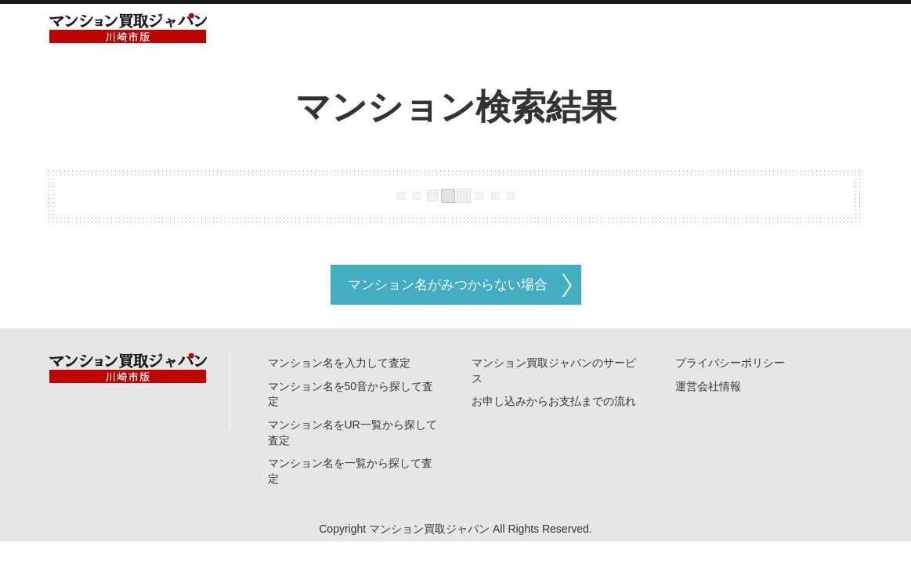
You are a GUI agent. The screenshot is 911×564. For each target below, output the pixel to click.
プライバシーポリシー (730, 362)
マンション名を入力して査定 (339, 362)
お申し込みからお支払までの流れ (554, 401)
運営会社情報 (708, 386)
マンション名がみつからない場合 (448, 284)
